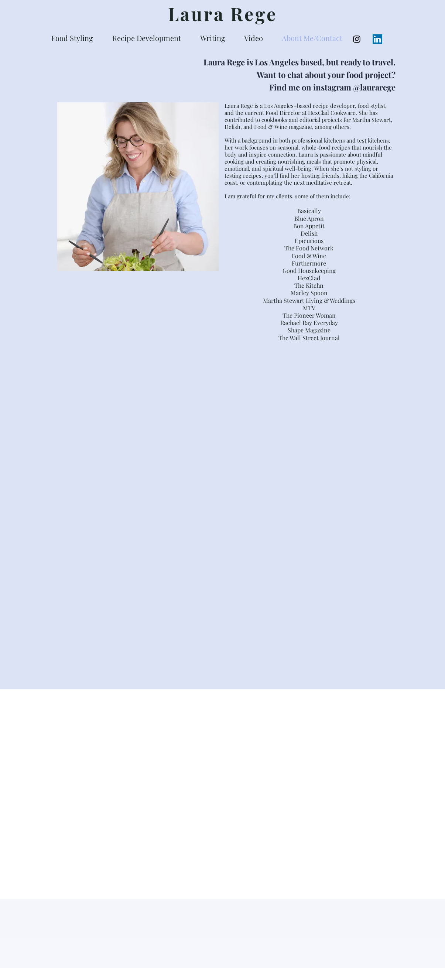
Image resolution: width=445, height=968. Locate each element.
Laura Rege (222, 13)
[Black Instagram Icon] (357, 39)
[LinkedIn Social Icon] (377, 39)
